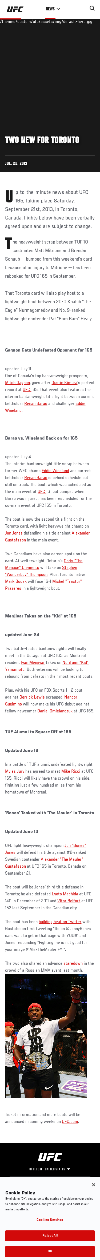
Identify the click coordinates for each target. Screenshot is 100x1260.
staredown (73, 963)
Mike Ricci (70, 771)
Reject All (49, 1243)
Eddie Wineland (55, 471)
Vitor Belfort (68, 901)
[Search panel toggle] (92, 8)
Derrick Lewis (32, 697)
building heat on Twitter (60, 922)
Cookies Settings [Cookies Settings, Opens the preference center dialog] (50, 1228)
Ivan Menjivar (33, 662)
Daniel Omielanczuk (55, 711)
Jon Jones (14, 533)
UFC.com (70, 1121)
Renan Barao (35, 403)
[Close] (93, 1192)
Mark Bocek (16, 581)
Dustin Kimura (64, 383)
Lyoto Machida (65, 894)
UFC (27, 390)
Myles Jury (14, 771)
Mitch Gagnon (17, 383)
